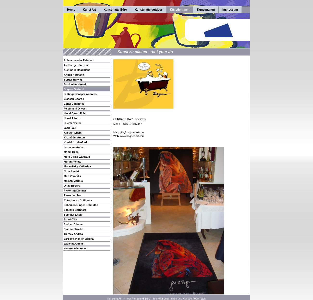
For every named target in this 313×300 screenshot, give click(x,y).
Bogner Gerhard (74, 89)
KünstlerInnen (180, 9)
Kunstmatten (206, 9)
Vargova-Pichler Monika (79, 238)
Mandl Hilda (71, 151)
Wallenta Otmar (73, 243)
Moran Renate (72, 161)
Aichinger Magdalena (77, 69)
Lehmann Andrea (74, 147)
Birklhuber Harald (75, 84)
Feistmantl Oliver (74, 108)
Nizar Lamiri (71, 171)
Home (71, 9)
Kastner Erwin (73, 132)
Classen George (74, 98)
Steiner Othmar (73, 224)
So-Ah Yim (70, 219)
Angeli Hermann (74, 74)
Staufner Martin (73, 229)
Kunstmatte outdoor (148, 9)
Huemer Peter (72, 123)
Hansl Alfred (71, 118)
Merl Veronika (72, 176)
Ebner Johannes (74, 103)
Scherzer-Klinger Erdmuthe (81, 205)
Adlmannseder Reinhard (79, 60)
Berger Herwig (73, 79)
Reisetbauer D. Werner (78, 200)
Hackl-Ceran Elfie (74, 113)
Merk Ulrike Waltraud (77, 156)
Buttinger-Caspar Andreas (80, 94)
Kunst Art (89, 9)
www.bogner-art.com (132, 136)
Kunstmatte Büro (115, 9)
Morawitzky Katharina (77, 166)
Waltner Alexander (75, 248)
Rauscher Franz (74, 195)
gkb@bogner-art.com (132, 132)
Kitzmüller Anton (74, 137)
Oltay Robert (72, 185)
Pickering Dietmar (75, 190)
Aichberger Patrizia (76, 65)
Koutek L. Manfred (75, 142)
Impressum (230, 9)
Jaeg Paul (70, 127)
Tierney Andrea (73, 233)
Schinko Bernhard (75, 209)
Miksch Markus (73, 180)
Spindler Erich (73, 214)
